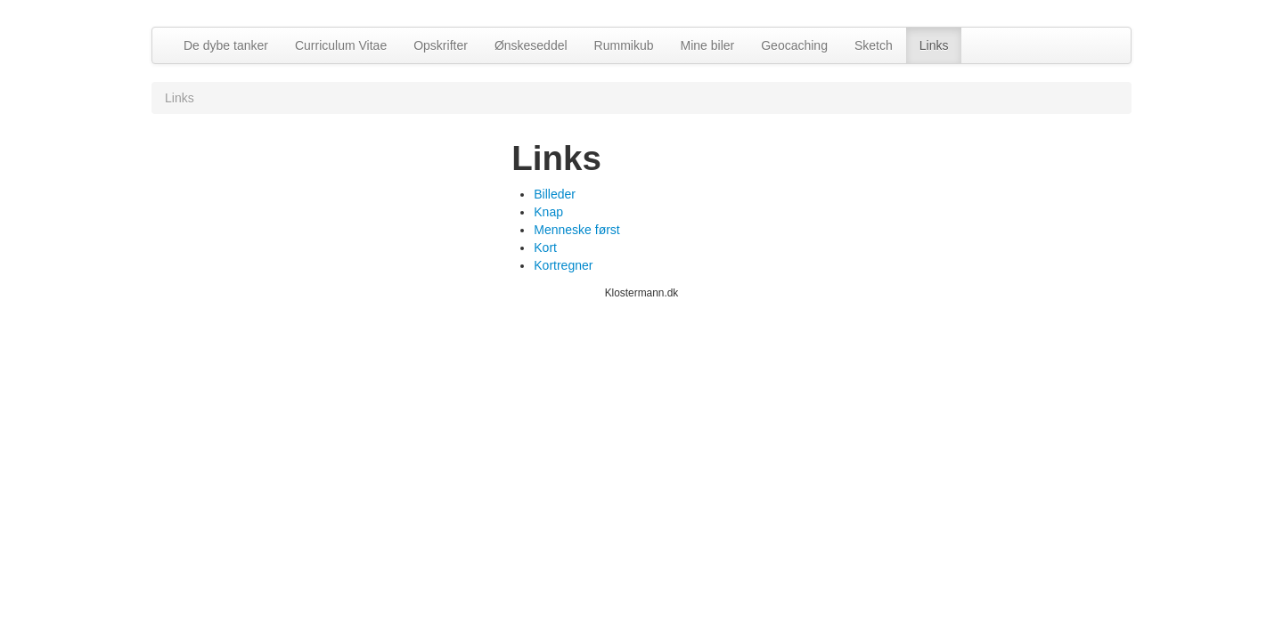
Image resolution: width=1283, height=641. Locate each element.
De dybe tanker (226, 45)
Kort (545, 247)
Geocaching (794, 45)
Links (934, 45)
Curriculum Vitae (341, 45)
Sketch (873, 45)
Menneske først (576, 230)
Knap (548, 212)
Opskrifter (440, 45)
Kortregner (563, 265)
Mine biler (708, 45)
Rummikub (624, 45)
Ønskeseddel (531, 45)
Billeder (555, 194)
